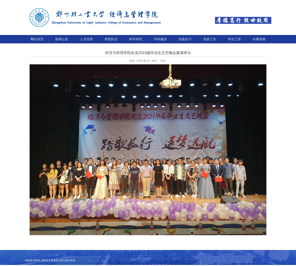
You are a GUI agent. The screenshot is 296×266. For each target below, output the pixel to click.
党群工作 (209, 39)
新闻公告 (61, 39)
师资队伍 (111, 39)
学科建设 (160, 39)
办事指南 (259, 39)
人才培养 (86, 39)
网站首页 (37, 39)
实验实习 (185, 39)
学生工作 (234, 39)
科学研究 (135, 39)
